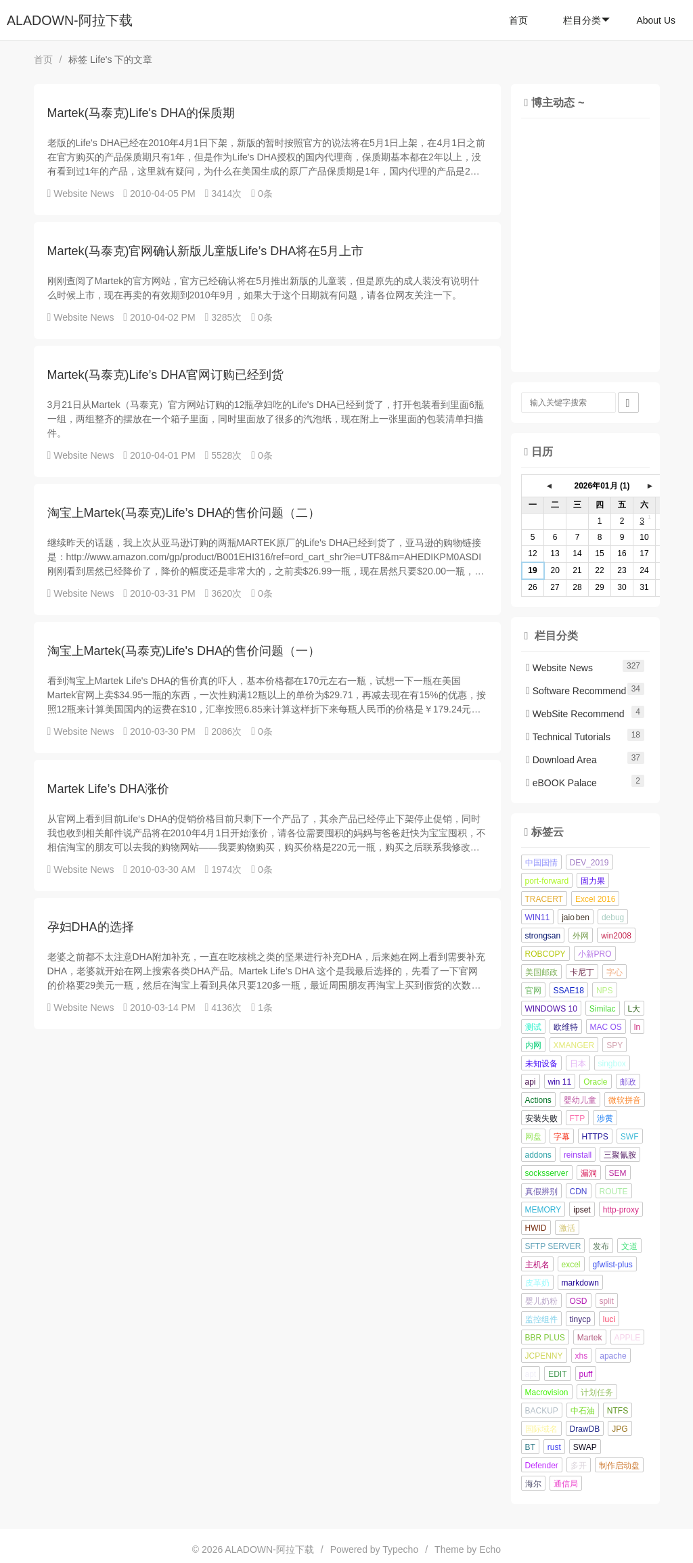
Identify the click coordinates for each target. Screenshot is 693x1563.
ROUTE (614, 1191)
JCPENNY (544, 1356)
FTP (577, 1118)
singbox (612, 1063)
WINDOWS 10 (551, 1009)
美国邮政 (541, 972)
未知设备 (541, 1063)
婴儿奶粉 (541, 1301)
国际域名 (541, 1429)
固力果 (593, 881)
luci (609, 1319)
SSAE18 (569, 990)
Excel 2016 (595, 899)
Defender (541, 1465)
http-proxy (621, 1210)
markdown (580, 1283)
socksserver (546, 1173)
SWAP (585, 1447)
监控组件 (541, 1319)
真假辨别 (541, 1191)
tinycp (580, 1319)
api (530, 1082)
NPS (604, 990)
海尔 (533, 1484)
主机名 (537, 1264)
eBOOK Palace (561, 782)
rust (554, 1447)
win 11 (560, 1082)
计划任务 (597, 1392)
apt (531, 1374)
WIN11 (537, 917)
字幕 (562, 1136)
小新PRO (595, 954)
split (607, 1301)
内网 (533, 1045)
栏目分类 (586, 20)
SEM (618, 1173)
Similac (602, 1009)
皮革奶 (537, 1283)
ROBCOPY (545, 954)
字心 (614, 972)
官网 (533, 990)
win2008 (616, 936)
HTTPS (595, 1136)
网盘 (533, 1136)
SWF (630, 1136)
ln (637, 1027)
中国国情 (541, 862)
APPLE (627, 1337)
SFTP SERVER (553, 1246)
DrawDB (585, 1429)
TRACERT (544, 899)
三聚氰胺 (620, 1155)
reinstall (577, 1155)
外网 (581, 936)
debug (613, 917)
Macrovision (546, 1392)
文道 (629, 1246)
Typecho (400, 1549)
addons (538, 1155)
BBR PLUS (545, 1337)
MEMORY (543, 1210)
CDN (578, 1191)
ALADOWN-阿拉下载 (70, 20)
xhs (581, 1356)
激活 (567, 1228)
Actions (538, 1100)
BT (530, 1447)
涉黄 (605, 1118)
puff (586, 1374)
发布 (601, 1246)
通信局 (566, 1484)
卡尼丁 (582, 972)
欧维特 (566, 1027)
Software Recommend (576, 690)
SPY (614, 1045)
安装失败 (541, 1118)
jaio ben (575, 917)
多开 (579, 1465)
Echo (490, 1549)
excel (571, 1264)
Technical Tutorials (568, 736)
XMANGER (574, 1045)
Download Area (561, 759)
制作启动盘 (619, 1465)
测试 (533, 1027)
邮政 (628, 1082)
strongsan (543, 936)
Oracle (595, 1082)
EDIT (557, 1374)
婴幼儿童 (580, 1100)
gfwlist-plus (613, 1264)
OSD (578, 1301)
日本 (578, 1063)
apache (613, 1356)
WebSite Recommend (575, 713)
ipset (581, 1210)
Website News (83, 193)
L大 (634, 1009)
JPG (619, 1429)
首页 (518, 20)
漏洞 (589, 1173)
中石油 (583, 1410)
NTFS (617, 1410)
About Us (655, 20)
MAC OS (606, 1027)
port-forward (547, 881)
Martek (589, 1337)
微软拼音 (624, 1100)
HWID (536, 1228)
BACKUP (541, 1410)
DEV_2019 (589, 862)
